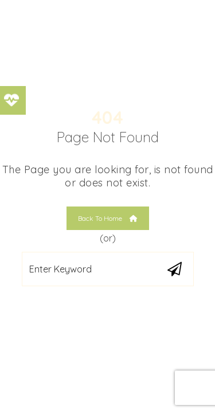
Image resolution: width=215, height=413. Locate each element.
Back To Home (108, 218)
